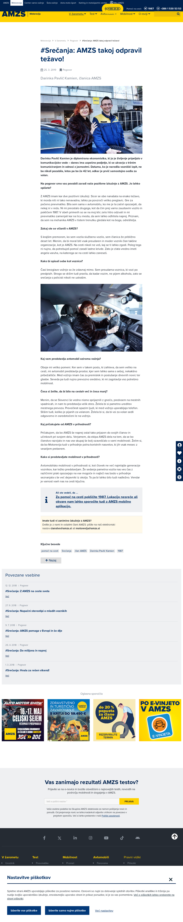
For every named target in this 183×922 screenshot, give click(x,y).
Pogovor (75, 40)
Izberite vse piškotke (24, 910)
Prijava (129, 801)
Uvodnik (9, 863)
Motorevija (47, 40)
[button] (178, 13)
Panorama (102, 863)
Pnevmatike (42, 863)
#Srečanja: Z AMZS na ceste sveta (27, 591)
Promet (70, 863)
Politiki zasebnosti (111, 815)
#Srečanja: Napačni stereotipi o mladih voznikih (36, 611)
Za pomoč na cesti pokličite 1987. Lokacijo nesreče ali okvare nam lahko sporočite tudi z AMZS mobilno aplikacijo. (97, 501)
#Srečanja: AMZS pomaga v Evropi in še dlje (33, 631)
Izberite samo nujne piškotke (67, 910)
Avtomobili (101, 857)
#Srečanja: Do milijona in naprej (25, 650)
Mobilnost (70, 857)
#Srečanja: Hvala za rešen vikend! (27, 670)
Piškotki (131, 863)
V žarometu (62, 40)
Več (7, 596)
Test (35, 857)
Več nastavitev (104, 911)
